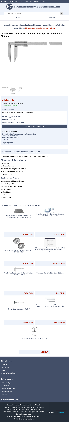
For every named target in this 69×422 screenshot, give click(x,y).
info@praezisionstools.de (34, 1)
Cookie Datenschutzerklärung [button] (24, 419)
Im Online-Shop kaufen (33, 126)
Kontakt (52, 18)
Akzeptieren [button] (61, 412)
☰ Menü (17, 18)
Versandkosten (19, 103)
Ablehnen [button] (50, 412)
